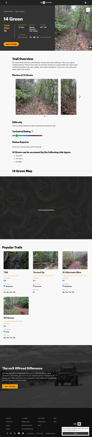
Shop (39, 425)
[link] (32, 131)
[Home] (46, 2)
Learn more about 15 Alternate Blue (74, 275)
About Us (8, 418)
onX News (24, 418)
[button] (6, 3)
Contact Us (9, 421)
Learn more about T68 (11, 275)
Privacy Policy (39, 433)
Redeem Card (25, 421)
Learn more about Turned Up (43, 275)
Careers (8, 429)
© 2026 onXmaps (50, 433)
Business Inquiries (27, 425)
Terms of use (30, 433)
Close (75, 433)
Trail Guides (41, 418)
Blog (55, 418)
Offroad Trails (41, 421)
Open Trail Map (11, 44)
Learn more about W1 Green (13, 321)
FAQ (55, 421)
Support (8, 425)
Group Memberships (27, 429)
